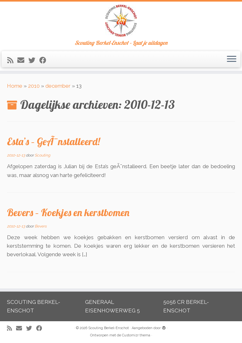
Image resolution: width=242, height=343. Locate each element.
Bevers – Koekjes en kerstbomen (68, 212)
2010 (34, 86)
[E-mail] (22, 60)
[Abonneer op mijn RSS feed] (12, 60)
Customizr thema (136, 335)
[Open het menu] (231, 59)
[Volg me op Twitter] (33, 60)
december (58, 86)
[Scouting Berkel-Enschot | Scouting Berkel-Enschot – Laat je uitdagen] (121, 21)
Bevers (41, 226)
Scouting (42, 155)
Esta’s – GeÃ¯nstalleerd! (53, 141)
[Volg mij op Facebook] (44, 60)
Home (14, 86)
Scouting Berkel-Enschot (108, 328)
